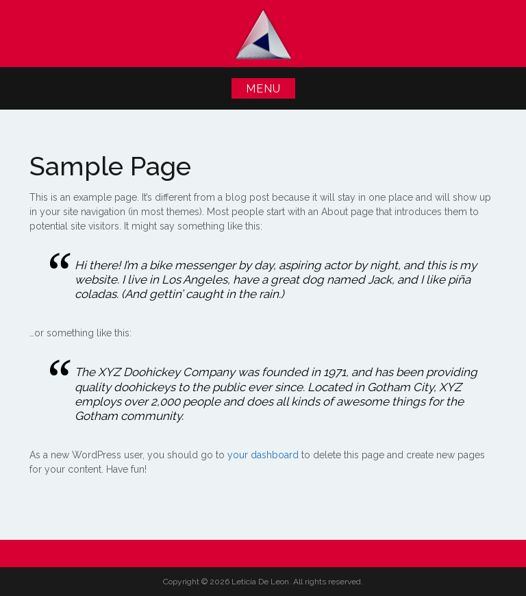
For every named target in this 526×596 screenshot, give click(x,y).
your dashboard (263, 454)
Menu (263, 88)
